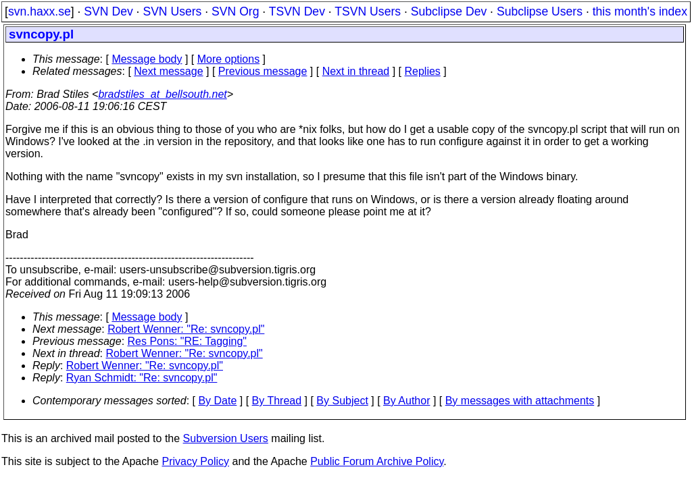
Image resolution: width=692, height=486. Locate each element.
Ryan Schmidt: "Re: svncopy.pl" (142, 377)
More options (228, 59)
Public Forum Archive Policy (376, 461)
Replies (423, 71)
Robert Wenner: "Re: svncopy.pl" (185, 329)
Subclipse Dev (449, 11)
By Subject (342, 400)
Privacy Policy (195, 461)
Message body (147, 59)
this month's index (640, 11)
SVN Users (172, 11)
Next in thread (356, 71)
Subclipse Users (540, 11)
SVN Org (235, 11)
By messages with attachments (520, 400)
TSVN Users (368, 11)
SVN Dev (108, 11)
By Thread (277, 400)
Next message (168, 71)
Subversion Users (225, 438)
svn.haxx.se (39, 11)
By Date (217, 400)
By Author (406, 400)
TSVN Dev (297, 11)
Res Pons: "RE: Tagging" (187, 341)
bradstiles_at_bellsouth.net (162, 94)
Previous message (262, 71)
